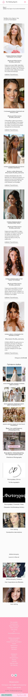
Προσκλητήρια (14, 624)
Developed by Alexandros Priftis (14, 692)
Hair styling (14, 629)
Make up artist (14, 627)
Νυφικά (14, 643)
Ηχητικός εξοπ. (14, 663)
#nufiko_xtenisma (14, 62)
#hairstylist (17, 60)
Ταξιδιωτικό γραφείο (14, 638)
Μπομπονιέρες (14, 657)
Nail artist (14, 649)
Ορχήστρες (14, 647)
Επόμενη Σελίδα (21, 358)
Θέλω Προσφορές (6, 695)
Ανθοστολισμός (14, 640)
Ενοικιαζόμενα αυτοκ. (14, 633)
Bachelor (14, 656)
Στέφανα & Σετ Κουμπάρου (14, 641)
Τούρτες (14, 659)
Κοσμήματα (14, 654)
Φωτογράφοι (14, 622)
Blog (4, 7)
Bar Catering (14, 665)
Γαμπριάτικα (14, 645)
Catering (14, 661)
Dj (14, 631)
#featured (11, 60)
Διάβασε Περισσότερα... (11, 74)
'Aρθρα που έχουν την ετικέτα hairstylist (14, 8)
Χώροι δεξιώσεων (14, 625)
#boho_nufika (11, 171)
